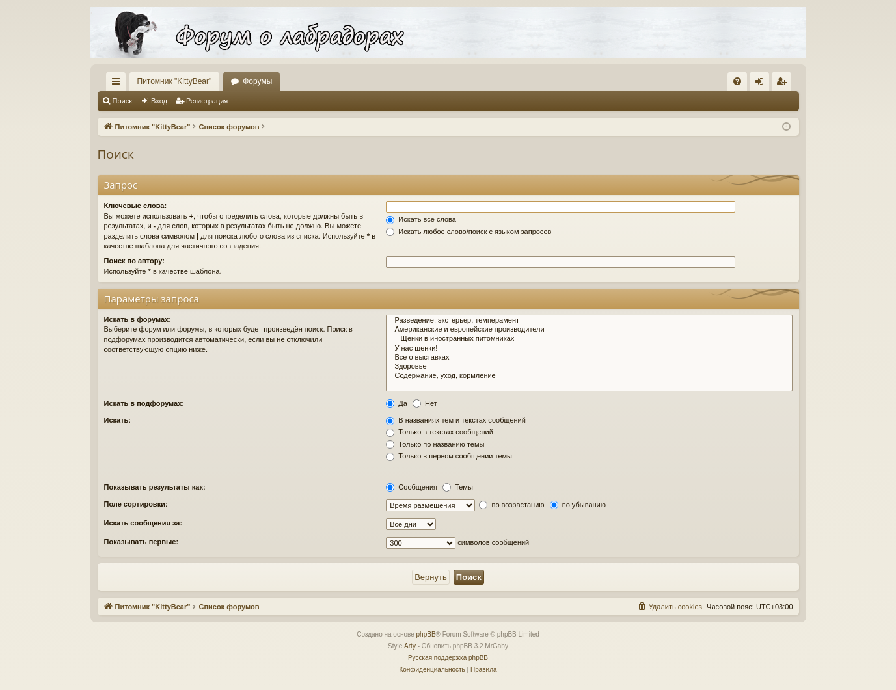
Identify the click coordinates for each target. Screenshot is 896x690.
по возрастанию (511, 505)
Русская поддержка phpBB (448, 657)
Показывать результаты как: (155, 487)
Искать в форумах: (137, 319)
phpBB (426, 634)
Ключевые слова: (135, 205)
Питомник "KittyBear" (174, 81)
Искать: (117, 420)
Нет (425, 403)
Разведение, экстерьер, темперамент (589, 320)
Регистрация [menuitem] (784, 84)
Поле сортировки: (136, 504)
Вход (159, 101)
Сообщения (411, 487)
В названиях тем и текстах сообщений (456, 420)
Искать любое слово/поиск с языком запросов (468, 231)
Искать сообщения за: (143, 523)
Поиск (122, 101)
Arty (410, 646)
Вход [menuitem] (762, 84)
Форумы (257, 81)
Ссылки (118, 84)
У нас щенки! (589, 348)
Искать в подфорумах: (144, 403)
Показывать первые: (141, 542)
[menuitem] (737, 81)
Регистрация (207, 101)
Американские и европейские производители (589, 329)
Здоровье (589, 366)
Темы (457, 487)
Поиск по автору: (134, 261)
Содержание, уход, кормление (589, 375)
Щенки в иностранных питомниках (589, 338)
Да (396, 403)
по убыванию (578, 505)
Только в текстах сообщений (439, 432)
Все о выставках (589, 357)
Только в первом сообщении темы (449, 456)
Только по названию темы (435, 444)
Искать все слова (421, 219)
